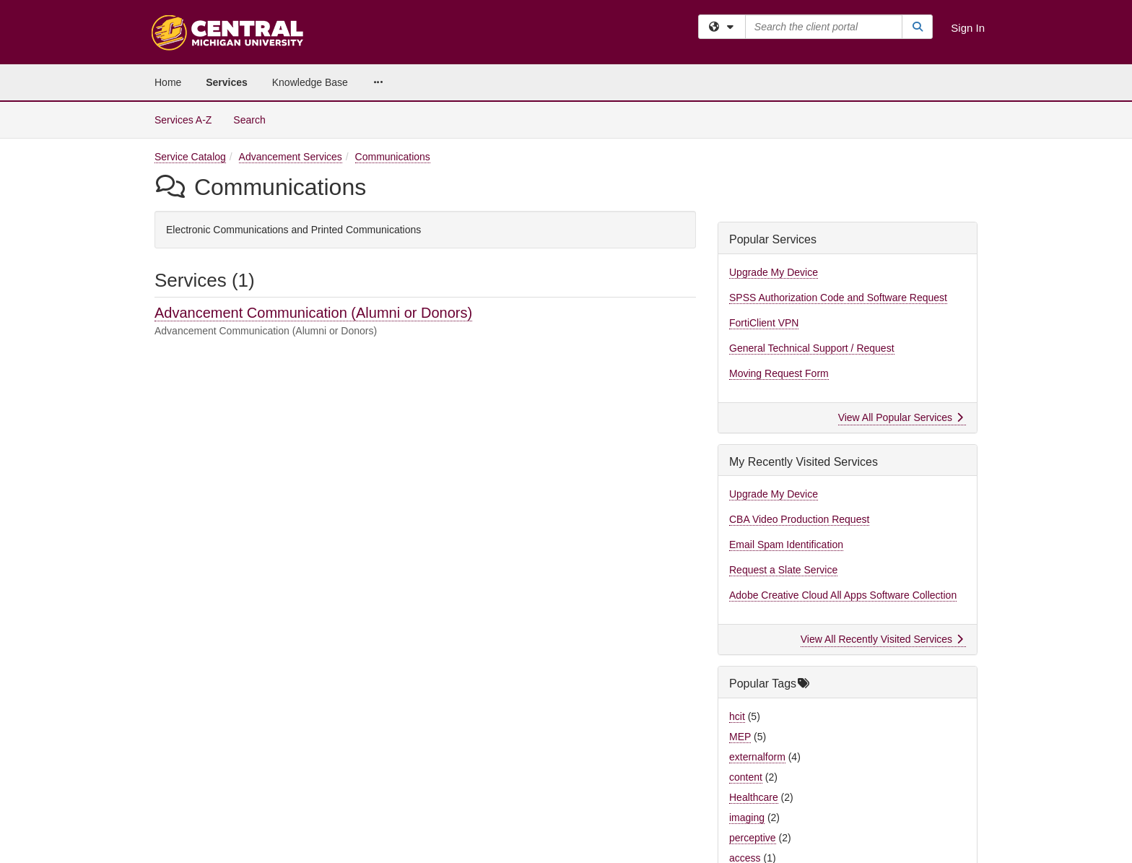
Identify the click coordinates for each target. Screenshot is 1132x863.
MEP (740, 736)
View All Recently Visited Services (882, 639)
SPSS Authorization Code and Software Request (838, 297)
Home (167, 82)
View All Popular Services (900, 417)
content (745, 777)
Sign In (968, 28)
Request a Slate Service (783, 570)
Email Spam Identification (786, 544)
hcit (737, 716)
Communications (392, 156)
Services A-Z (183, 120)
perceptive (752, 838)
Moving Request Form (779, 373)
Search (254, 119)
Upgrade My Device (773, 272)
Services (227, 82)
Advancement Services (290, 156)
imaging (747, 817)
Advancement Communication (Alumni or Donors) (313, 313)
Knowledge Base (310, 82)
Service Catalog (190, 156)
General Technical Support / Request (811, 348)
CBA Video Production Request (799, 519)
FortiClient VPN (763, 323)
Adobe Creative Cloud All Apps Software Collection (843, 595)
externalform (757, 757)
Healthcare (753, 797)
